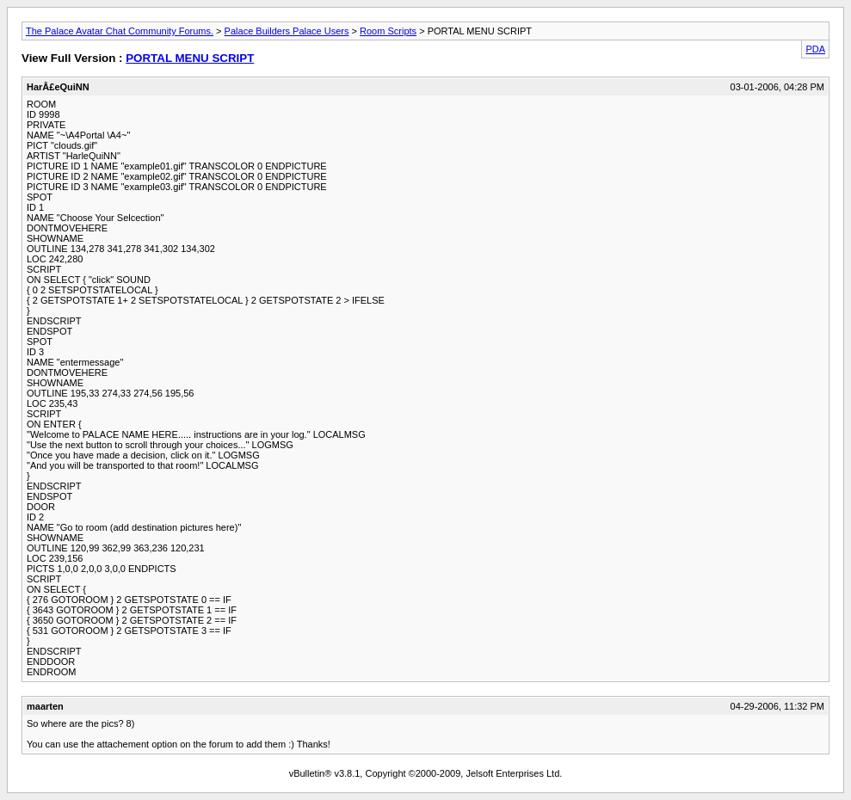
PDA (815, 49)
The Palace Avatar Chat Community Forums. (119, 31)
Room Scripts (388, 31)
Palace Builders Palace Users (287, 31)
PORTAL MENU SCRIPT (190, 58)
